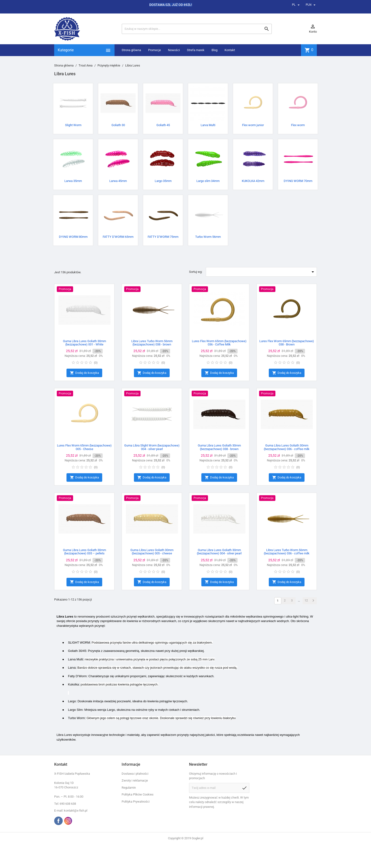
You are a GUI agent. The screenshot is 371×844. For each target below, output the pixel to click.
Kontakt (230, 50)
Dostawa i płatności (135, 773)
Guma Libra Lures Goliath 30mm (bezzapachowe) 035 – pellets (84, 551)
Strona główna (131, 50)
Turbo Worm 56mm (208, 237)
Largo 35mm (163, 181)
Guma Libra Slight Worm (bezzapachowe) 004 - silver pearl (152, 447)
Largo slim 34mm (208, 181)
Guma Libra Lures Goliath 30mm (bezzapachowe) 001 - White (84, 342)
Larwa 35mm (73, 181)
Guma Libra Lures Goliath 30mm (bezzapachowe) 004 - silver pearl (219, 551)
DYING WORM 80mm (73, 237)
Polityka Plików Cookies (138, 794)
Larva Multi (208, 125)
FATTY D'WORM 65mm (118, 237)
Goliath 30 (118, 125)
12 (306, 600)
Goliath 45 (163, 125)
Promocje (154, 50)
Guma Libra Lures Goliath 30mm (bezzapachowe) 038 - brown (219, 447)
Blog (214, 50)
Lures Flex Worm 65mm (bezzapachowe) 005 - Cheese (84, 447)
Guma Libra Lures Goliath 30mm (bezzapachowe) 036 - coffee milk (286, 447)
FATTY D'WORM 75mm (163, 237)
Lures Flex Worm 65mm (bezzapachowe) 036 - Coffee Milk (219, 342)
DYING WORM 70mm (298, 181)
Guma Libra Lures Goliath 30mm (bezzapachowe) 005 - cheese (151, 551)
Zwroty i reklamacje (135, 780)
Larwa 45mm (118, 181)
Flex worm (298, 125)
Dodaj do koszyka (84, 373)
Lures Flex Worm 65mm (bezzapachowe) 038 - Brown (286, 342)
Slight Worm (73, 125)
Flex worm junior (253, 125)
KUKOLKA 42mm (253, 181)
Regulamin (129, 787)
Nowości (174, 50)
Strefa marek (195, 50)
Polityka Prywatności (136, 801)
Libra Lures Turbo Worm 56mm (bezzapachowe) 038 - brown (151, 342)
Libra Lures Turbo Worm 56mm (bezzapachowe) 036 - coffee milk (286, 551)
